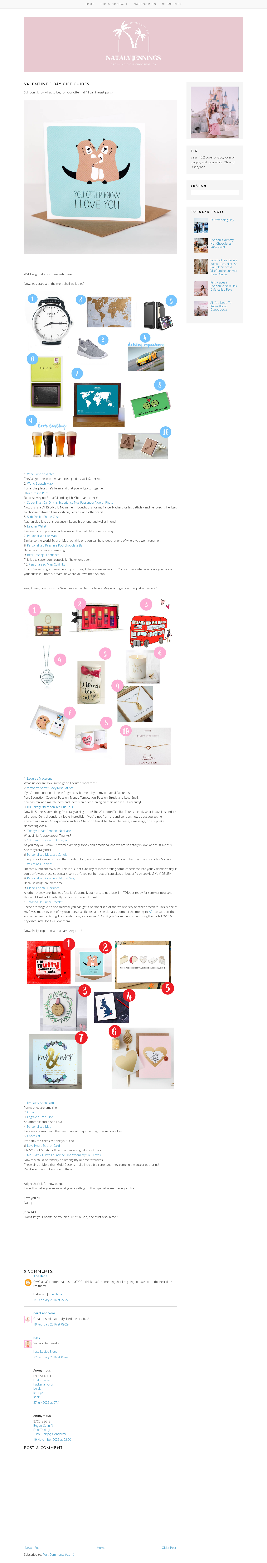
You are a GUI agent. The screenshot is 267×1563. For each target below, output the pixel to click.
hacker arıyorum (44, 1384)
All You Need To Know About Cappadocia (221, 306)
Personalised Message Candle (47, 855)
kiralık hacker (42, 1380)
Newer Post (32, 1548)
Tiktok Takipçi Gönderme (50, 1434)
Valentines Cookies (40, 864)
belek (37, 1389)
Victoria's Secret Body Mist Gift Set (50, 788)
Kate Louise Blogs (45, 1352)
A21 (151, 912)
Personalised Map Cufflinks (47, 564)
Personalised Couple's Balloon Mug (50, 878)
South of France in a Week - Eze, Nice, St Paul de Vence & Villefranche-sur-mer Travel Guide (223, 267)
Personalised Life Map (42, 536)
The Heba (40, 1276)
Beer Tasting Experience (43, 555)
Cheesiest (33, 1136)
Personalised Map (39, 1127)
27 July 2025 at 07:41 (47, 1403)
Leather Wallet (36, 526)
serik (36, 1397)
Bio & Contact (114, 4)
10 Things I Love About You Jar (47, 840)
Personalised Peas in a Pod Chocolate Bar (55, 545)
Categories (145, 4)
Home (90, 4)
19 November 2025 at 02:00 (52, 1440)
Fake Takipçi (41, 1430)
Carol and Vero (44, 1313)
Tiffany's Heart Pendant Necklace (49, 831)
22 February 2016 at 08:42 (50, 1357)
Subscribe (172, 4)
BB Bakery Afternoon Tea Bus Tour (50, 807)
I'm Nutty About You (40, 1103)
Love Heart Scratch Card (43, 1146)
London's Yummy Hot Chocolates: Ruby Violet (222, 243)
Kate (36, 1338)
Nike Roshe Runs (37, 493)
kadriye (38, 1393)
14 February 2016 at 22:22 (50, 1300)
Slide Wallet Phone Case (43, 517)
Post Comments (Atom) (58, 1555)
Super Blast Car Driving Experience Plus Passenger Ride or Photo (70, 502)
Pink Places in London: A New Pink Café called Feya (223, 285)
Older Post (169, 1548)
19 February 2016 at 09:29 (50, 1324)
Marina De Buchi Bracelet (46, 902)
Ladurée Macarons (39, 778)
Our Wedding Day (222, 220)
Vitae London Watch (40, 474)
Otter (30, 1112)
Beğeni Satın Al (43, 1426)
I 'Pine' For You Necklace (43, 888)
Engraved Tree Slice (40, 1117)
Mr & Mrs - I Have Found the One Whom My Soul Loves (64, 1155)
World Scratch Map (40, 483)
